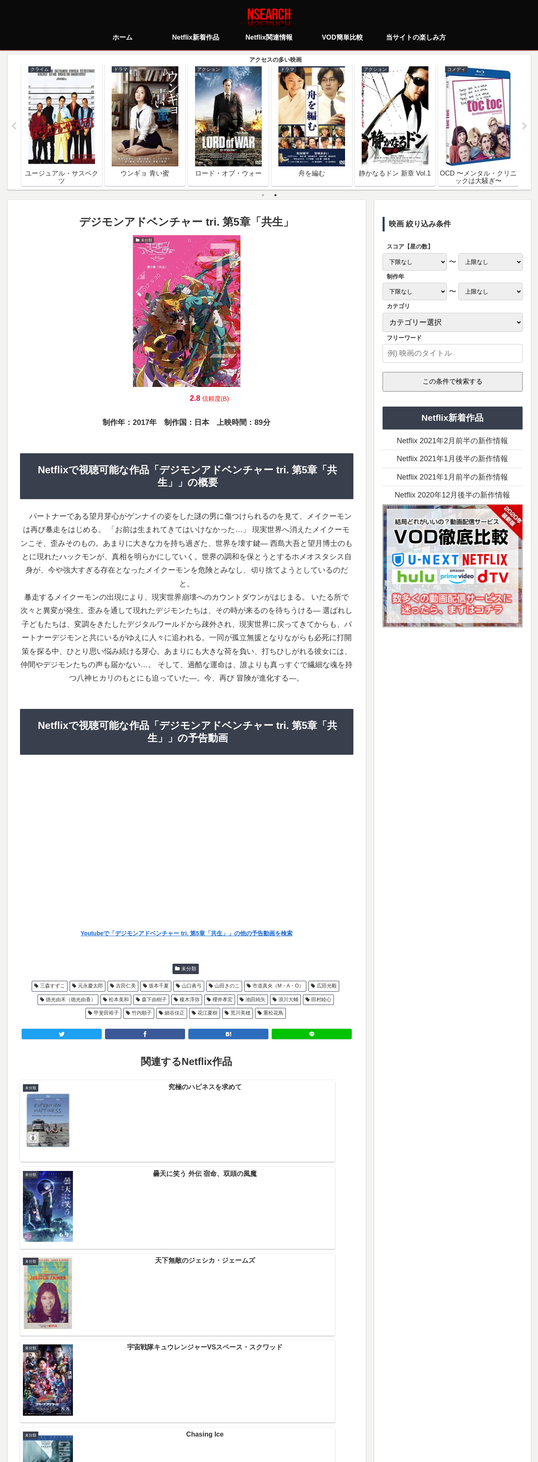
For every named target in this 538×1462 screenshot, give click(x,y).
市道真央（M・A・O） (278, 987)
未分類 (188, 969)
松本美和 (119, 1000)
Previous (14, 127)
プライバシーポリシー (219, 1418)
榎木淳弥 (190, 1000)
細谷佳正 (175, 1014)
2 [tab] (275, 195)
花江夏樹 (208, 1014)
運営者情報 (333, 1418)
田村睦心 (321, 1000)
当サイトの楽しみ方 (284, 1418)
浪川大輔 (288, 1000)
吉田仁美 (126, 987)
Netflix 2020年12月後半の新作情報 (452, 496)
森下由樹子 (154, 1000)
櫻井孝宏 (223, 1000)
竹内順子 (142, 1014)
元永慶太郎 (90, 987)
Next (524, 127)
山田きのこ (227, 987)
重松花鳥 (273, 1014)
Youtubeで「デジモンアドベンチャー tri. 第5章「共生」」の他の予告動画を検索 (186, 933)
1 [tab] (263, 195)
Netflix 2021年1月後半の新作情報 (452, 459)
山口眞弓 (192, 987)
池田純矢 (255, 1000)
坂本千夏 (159, 987)
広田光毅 (327, 987)
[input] (453, 354)
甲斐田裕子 (106, 1014)
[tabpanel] (61, 125)
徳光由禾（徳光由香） (71, 1000)
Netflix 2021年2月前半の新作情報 (452, 441)
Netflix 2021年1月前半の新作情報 (452, 478)
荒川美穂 (240, 1014)
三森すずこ (52, 987)
